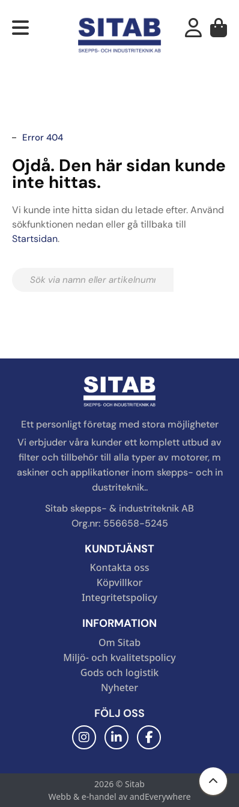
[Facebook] (149, 737)
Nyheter (119, 687)
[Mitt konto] (193, 31)
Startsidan (35, 238)
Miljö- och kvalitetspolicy (119, 657)
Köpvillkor (119, 582)
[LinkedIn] (116, 737)
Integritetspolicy (119, 597)
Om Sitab (119, 642)
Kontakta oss (120, 567)
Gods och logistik (119, 672)
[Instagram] (84, 737)
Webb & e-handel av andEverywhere (119, 796)
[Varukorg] (218, 31)
